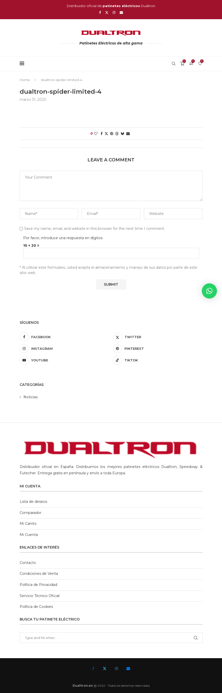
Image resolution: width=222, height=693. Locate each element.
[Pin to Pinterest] (111, 133)
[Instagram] (114, 12)
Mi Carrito (28, 523)
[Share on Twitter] (106, 133)
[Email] (121, 12)
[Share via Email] (128, 133)
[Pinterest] (158, 348)
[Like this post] (96, 133)
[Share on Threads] (117, 133)
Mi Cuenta (29, 534)
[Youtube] (64, 360)
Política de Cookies (36, 606)
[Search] (173, 63)
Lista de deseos (33, 501)
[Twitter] (106, 12)
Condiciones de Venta (39, 573)
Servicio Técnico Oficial (39, 595)
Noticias (30, 397)
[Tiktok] (158, 360)
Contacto (28, 562)
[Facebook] (100, 12)
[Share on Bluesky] (122, 133)
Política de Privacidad (38, 584)
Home (25, 80)
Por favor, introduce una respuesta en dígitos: (63, 238)
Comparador (30, 512)
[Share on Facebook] (102, 133)
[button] (209, 291)
